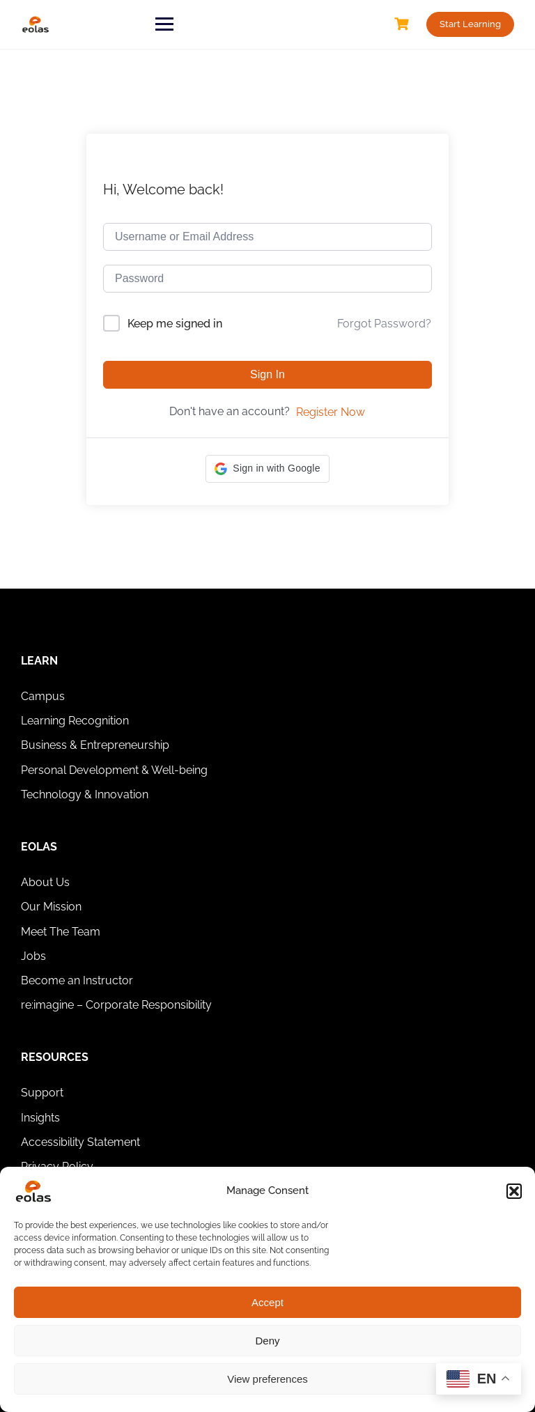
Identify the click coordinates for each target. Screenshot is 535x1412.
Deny (267, 1341)
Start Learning (470, 24)
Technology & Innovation (84, 794)
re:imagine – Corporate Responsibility (116, 1004)
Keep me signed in (174, 323)
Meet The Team (60, 931)
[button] (514, 1191)
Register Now (330, 412)
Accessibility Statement (80, 1142)
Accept (267, 1302)
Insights (40, 1117)
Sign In (267, 374)
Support (42, 1092)
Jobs (33, 956)
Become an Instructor (77, 980)
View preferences (267, 1379)
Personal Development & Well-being (114, 770)
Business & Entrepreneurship (95, 745)
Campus (43, 696)
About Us (45, 882)
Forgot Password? (384, 323)
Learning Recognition (75, 720)
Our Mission (51, 906)
